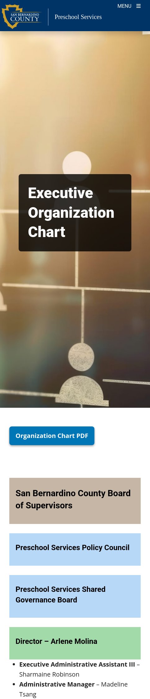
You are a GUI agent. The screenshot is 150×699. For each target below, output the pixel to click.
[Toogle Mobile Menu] (129, 5)
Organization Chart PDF (52, 435)
